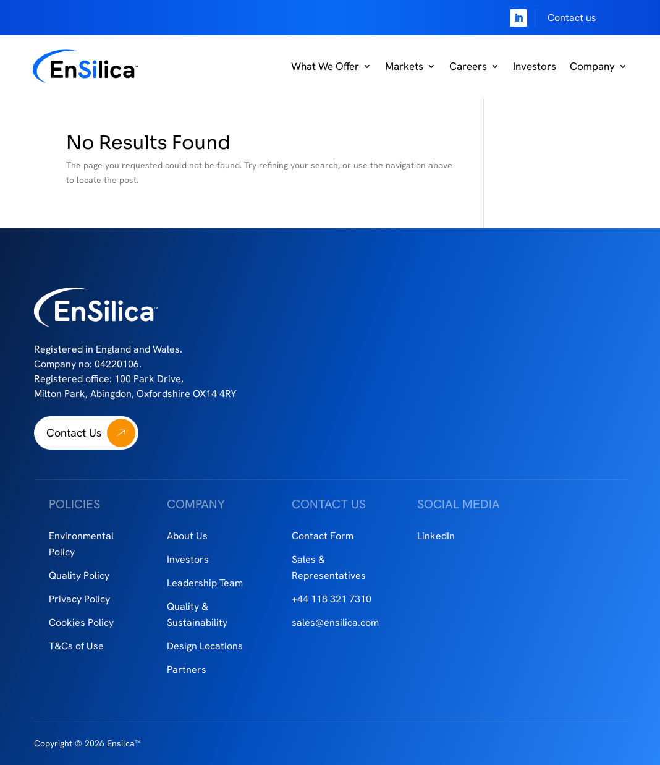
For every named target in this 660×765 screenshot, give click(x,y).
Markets (404, 66)
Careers (468, 66)
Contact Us (73, 432)
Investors (534, 66)
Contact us (572, 17)
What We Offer (325, 66)
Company (592, 66)
